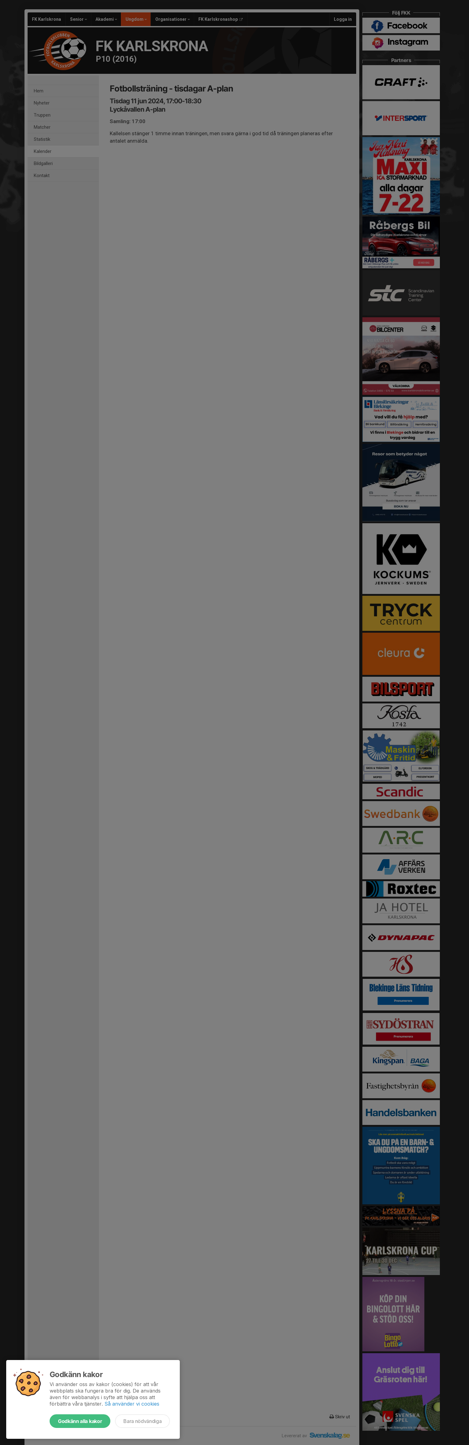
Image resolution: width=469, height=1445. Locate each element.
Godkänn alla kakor (80, 1421)
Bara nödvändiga (142, 1421)
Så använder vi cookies (131, 1404)
